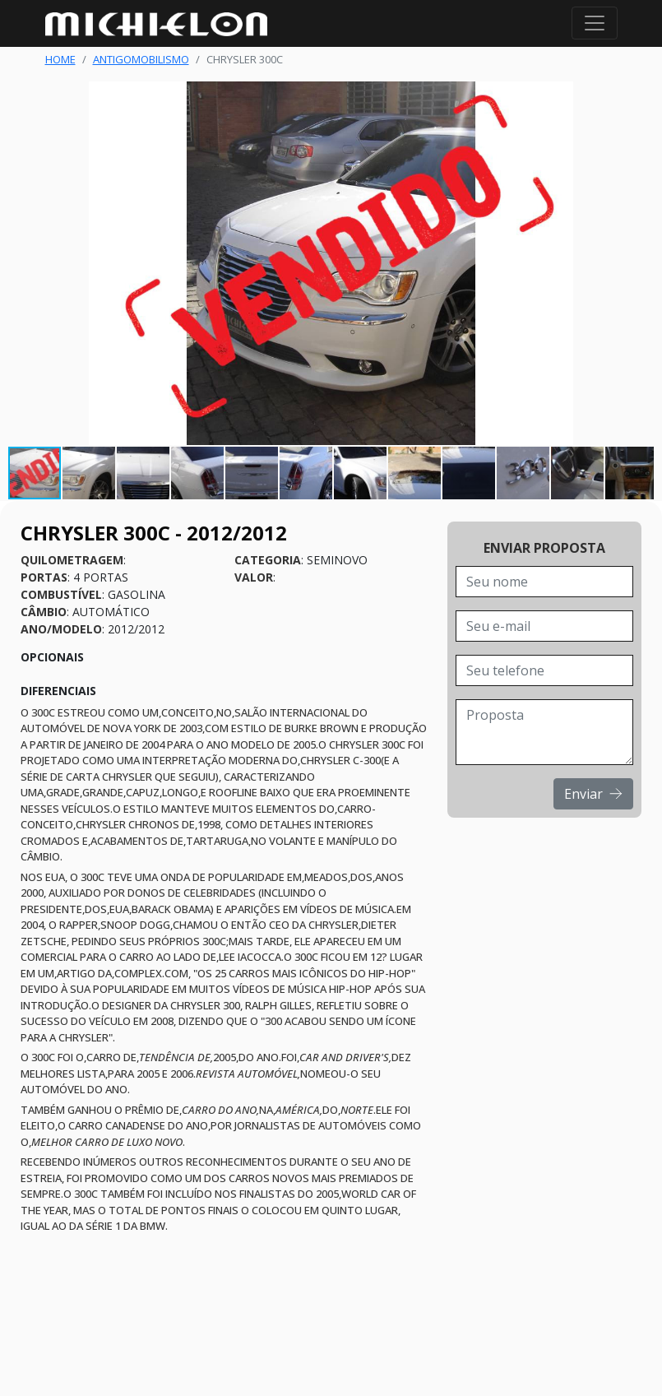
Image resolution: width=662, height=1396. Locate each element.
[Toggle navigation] (595, 23)
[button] (639, 263)
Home (60, 59)
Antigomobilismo (141, 59)
